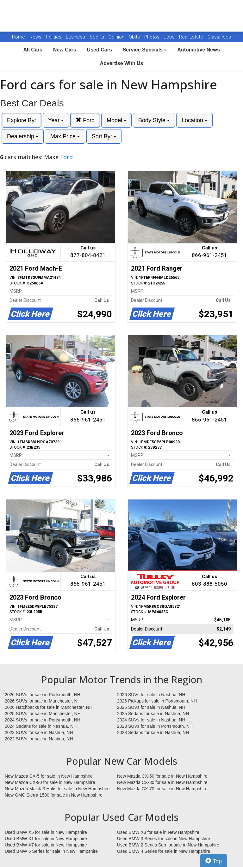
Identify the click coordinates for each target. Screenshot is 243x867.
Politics (53, 37)
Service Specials (145, 49)
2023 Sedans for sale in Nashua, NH (153, 732)
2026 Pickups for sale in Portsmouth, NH (157, 700)
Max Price (65, 136)
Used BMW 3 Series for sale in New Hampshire (163, 838)
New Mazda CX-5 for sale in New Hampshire (49, 776)
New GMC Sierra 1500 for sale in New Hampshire (54, 795)
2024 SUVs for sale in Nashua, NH (151, 719)
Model (116, 120)
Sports (97, 37)
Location (194, 120)
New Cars (64, 49)
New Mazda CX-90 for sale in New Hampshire (50, 782)
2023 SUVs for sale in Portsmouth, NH (155, 726)
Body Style (154, 120)
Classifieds (219, 37)
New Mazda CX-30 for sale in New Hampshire (162, 782)
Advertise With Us (121, 63)
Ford (85, 120)
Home (18, 37)
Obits (135, 37)
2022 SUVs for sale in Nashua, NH (39, 738)
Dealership (22, 136)
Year (56, 120)
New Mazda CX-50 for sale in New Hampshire (162, 776)
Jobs (170, 37)
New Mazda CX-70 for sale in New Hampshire (162, 788)
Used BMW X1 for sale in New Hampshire (46, 838)
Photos (152, 37)
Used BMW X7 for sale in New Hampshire (46, 844)
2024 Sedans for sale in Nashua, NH (41, 726)
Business (76, 37)
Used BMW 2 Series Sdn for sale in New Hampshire (168, 844)
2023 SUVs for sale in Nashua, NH (39, 732)
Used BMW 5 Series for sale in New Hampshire (51, 851)
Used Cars (99, 49)
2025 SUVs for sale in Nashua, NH (151, 707)
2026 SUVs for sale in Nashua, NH (151, 694)
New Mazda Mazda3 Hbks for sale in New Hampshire (57, 788)
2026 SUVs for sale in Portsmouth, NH (42, 694)
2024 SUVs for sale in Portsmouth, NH (42, 719)
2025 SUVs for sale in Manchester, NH (43, 713)
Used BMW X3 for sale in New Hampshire (158, 832)
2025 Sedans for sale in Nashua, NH (153, 713)
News (35, 37)
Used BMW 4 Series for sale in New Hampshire (163, 851)
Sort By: (104, 136)
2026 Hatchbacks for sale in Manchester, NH (48, 707)
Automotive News (198, 49)
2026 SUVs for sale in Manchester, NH (43, 700)
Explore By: (21, 120)
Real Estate (191, 37)
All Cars (32, 49)
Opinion (117, 37)
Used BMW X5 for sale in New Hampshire (46, 832)
